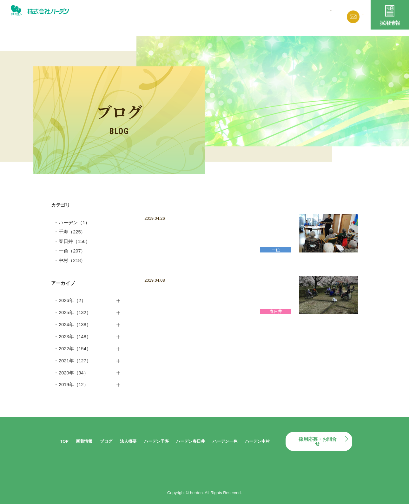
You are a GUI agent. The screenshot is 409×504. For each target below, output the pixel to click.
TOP (64, 441)
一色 (72, 250)
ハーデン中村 (257, 441)
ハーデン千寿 (156, 441)
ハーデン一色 (225, 441)
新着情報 (216, 13)
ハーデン (74, 222)
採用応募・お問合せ (318, 442)
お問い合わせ (351, 14)
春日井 (74, 241)
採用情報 (390, 23)
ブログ (244, 13)
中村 (72, 260)
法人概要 (271, 13)
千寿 (72, 231)
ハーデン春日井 (190, 441)
